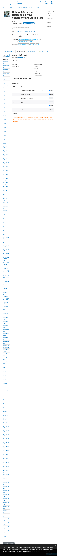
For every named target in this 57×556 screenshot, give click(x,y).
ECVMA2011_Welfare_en (6, 264)
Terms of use (46, 2)
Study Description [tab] (9, 51)
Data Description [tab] (21, 51)
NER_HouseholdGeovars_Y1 (6, 308)
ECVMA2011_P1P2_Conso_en (6, 259)
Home (4, 7)
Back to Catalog (8, 543)
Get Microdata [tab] (43, 51)
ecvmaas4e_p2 (21, 57)
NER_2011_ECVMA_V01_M (26, 7)
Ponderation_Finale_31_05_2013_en (6, 270)
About (25, 2)
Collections (32, 2)
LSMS (18, 7)
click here (28, 551)
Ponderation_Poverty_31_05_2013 (6, 298)
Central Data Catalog (11, 7)
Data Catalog (19, 2)
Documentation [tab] (32, 51)
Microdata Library (10, 3)
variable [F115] (36, 7)
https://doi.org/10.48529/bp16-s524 (26, 31)
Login (52, 2)
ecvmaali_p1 (6, 210)
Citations (40, 2)
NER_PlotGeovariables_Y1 (6, 313)
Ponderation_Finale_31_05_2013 (6, 292)
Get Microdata (29, 23)
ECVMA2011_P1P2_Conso (6, 283)
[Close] (55, 546)
